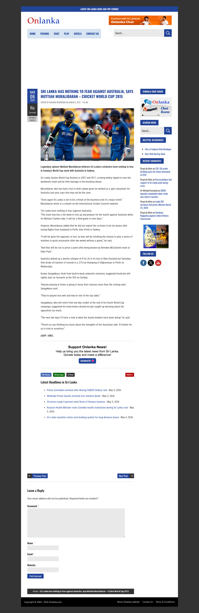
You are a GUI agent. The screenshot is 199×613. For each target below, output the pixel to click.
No (32, 107)
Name (30, 543)
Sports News (32, 119)
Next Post (123, 476)
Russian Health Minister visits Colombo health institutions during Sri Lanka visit (87, 407)
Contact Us (148, 601)
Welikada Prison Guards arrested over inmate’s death (73, 395)
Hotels (77, 34)
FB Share (46, 375)
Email (30, 554)
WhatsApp (59, 375)
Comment (32, 112)
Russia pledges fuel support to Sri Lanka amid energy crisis (156, 182)
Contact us (92, 34)
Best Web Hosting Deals (155, 154)
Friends (44, 34)
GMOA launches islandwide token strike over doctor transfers (154, 193)
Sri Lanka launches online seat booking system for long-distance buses (83, 417)
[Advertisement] (99, 64)
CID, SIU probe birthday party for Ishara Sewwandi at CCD (155, 171)
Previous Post (40, 476)
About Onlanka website (128, 601)
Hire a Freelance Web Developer (158, 149)
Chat (56, 34)
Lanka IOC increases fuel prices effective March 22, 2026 (155, 204)
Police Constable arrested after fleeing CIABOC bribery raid (77, 390)
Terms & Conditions (165, 601)
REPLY (130, 375)
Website (31, 565)
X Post (70, 375)
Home (32, 34)
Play (66, 34)
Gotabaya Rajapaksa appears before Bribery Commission (154, 215)
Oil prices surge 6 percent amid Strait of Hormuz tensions (76, 401)
